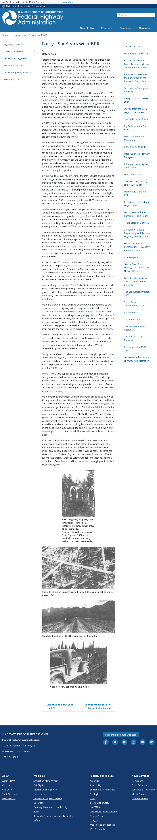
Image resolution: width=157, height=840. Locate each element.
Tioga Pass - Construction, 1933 (134, 303)
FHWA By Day (11, 79)
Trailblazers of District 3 (136, 222)
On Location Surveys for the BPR (59, 706)
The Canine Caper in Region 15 (134, 328)
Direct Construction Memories (134, 138)
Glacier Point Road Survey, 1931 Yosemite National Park (136, 268)
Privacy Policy (96, 816)
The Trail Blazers (133, 46)
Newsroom (145, 27)
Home (5, 35)
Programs (106, 27)
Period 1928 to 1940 (135, 146)
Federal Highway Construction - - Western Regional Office (137, 247)
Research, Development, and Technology (54, 816)
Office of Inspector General (103, 811)
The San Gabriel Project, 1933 (137, 293)
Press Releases (139, 785)
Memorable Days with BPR (135, 193)
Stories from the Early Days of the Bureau (99, 706)
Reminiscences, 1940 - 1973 (136, 348)
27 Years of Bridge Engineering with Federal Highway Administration (137, 233)
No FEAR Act (96, 807)
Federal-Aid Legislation (16, 58)
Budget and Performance (102, 789)
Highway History (19, 35)
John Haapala (131, 257)
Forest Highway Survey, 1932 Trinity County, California (136, 281)
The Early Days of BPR (136, 119)
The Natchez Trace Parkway (134, 338)
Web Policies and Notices (102, 824)
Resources (126, 27)
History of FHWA (39, 35)
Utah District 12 (132, 174)
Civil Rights (38, 785)
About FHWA (87, 27)
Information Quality (99, 802)
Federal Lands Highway (45, 789)
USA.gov (94, 820)
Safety (36, 820)
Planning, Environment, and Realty (50, 807)
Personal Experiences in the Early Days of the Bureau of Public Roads (136, 78)
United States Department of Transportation (25, 6)
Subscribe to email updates (120, 734)
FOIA (92, 798)
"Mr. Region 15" (132, 319)
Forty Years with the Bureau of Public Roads (136, 214)
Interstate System (19, 51)
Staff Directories (10, 794)
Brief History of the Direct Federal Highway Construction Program (136, 64)
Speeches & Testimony (143, 789)
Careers (6, 785)
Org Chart (7, 789)
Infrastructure (40, 794)
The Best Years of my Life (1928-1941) (135, 183)
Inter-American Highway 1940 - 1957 (137, 165)
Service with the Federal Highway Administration (136, 359)
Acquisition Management (45, 780)
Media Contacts (139, 794)
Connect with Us (140, 798)
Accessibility (95, 785)
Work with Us (8, 798)
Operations (38, 802)
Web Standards (97, 829)
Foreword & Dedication (136, 53)
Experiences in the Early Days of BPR (136, 203)
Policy (36, 811)
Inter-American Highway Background (137, 155)
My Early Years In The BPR (135, 128)
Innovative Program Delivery (47, 798)
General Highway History (17, 72)
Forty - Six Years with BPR (136, 100)
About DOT (95, 780)
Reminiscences (132, 312)
